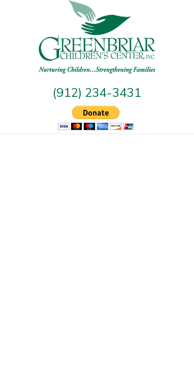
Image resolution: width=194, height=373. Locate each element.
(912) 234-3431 (97, 92)
